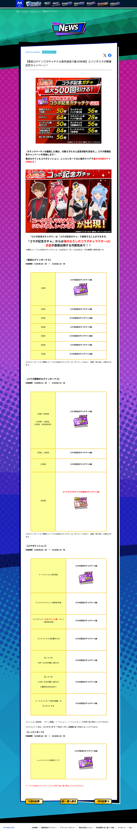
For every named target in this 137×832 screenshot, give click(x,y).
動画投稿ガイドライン (49, 827)
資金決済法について (86, 827)
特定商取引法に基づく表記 (105, 827)
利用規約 (35, 827)
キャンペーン (34, 11)
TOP (18, 11)
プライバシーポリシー (67, 827)
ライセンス (121, 827)
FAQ (130, 827)
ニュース (25, 11)
